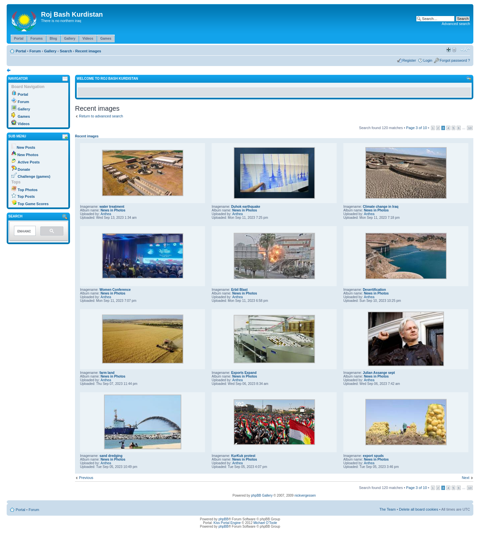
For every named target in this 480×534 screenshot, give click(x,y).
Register (409, 60)
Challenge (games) (34, 176)
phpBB (223, 519)
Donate (24, 169)
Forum (35, 51)
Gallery (50, 51)
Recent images (88, 51)
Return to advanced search (101, 116)
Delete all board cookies (418, 509)
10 (470, 128)
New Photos (27, 155)
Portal (21, 51)
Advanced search (456, 24)
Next (465, 478)
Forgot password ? (455, 60)
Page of (416, 128)
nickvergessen (305, 495)
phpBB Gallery (261, 495)
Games (24, 116)
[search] (24, 231)
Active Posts (29, 162)
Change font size (465, 50)
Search (66, 51)
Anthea (106, 214)
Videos (24, 124)
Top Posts (26, 196)
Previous (86, 478)
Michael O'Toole (265, 523)
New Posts (26, 147)
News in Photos (113, 210)
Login (427, 60)
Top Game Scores (33, 204)
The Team (387, 509)
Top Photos (28, 190)
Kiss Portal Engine (227, 523)
